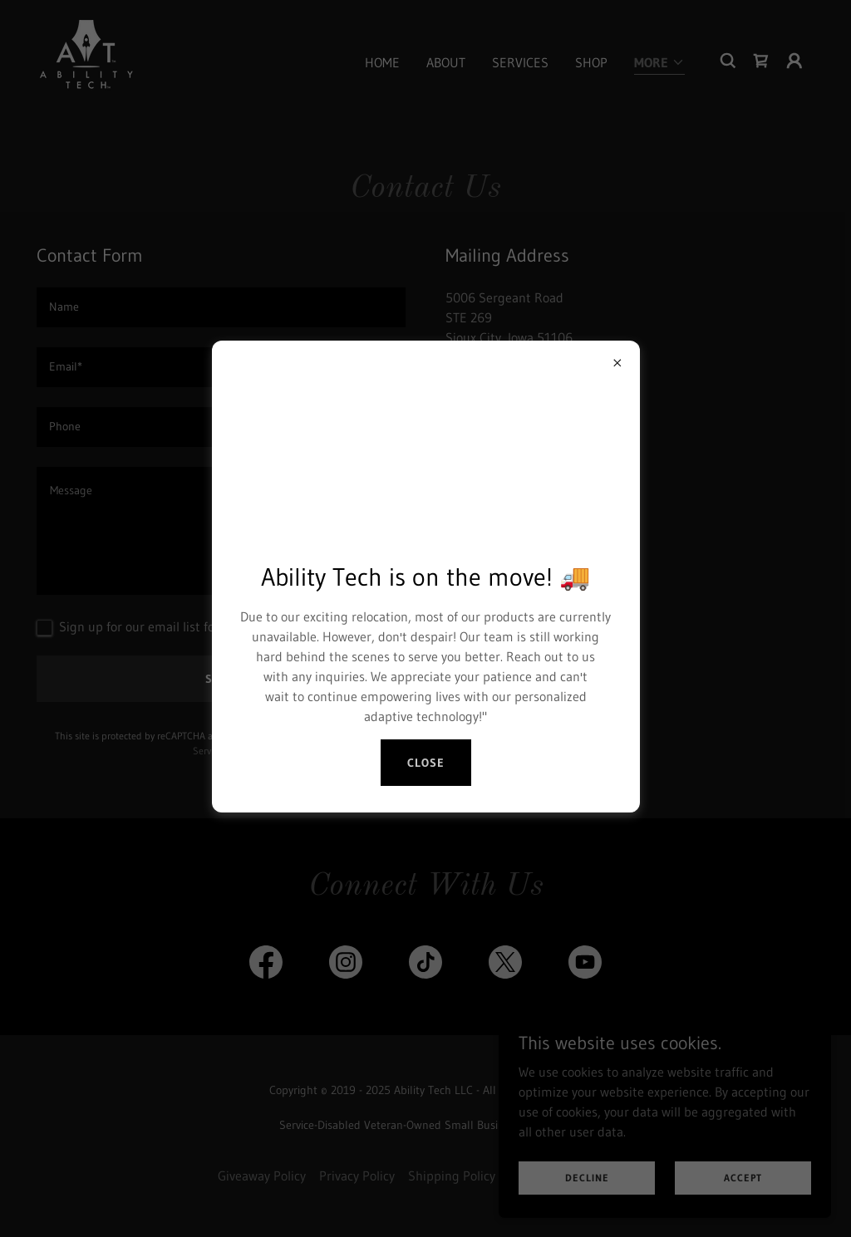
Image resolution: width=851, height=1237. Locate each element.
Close (426, 762)
